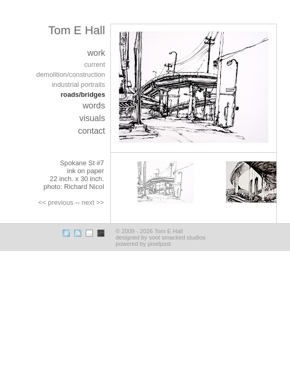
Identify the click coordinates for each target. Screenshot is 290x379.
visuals (92, 118)
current (94, 64)
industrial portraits (78, 84)
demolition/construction (70, 74)
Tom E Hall (76, 30)
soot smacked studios (177, 237)
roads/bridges (82, 94)
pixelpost (159, 244)
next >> (92, 202)
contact (91, 130)
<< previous (56, 202)
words (93, 105)
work (96, 52)
